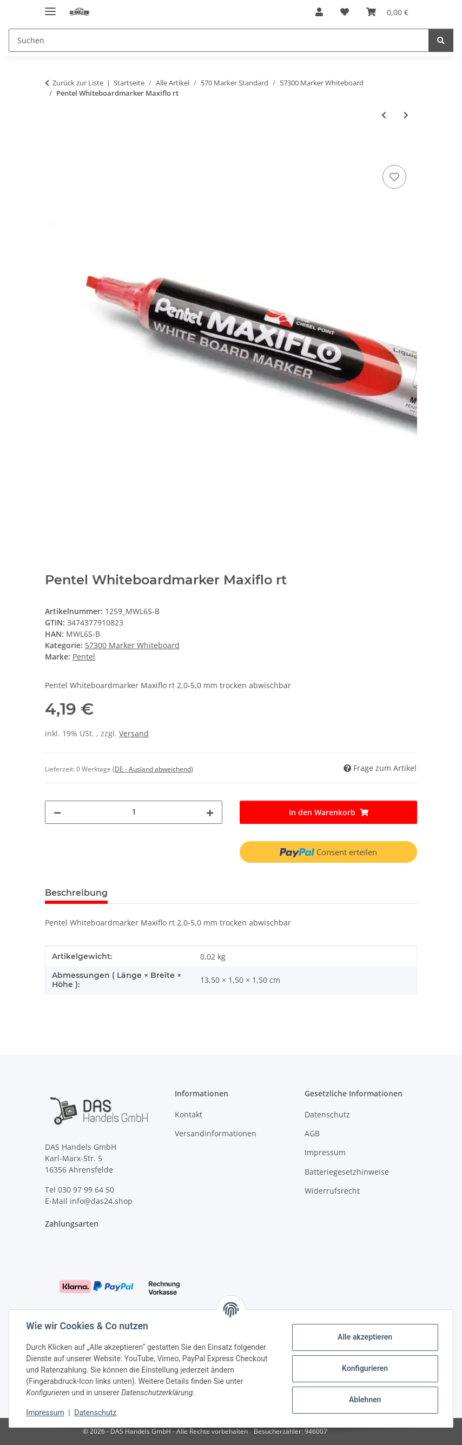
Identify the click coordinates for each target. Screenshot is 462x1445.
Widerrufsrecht (332, 1191)
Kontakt (188, 1114)
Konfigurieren (364, 1368)
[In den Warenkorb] (53, 150)
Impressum (45, 1412)
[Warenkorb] (387, 12)
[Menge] (134, 812)
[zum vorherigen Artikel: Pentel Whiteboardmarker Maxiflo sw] (384, 114)
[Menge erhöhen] (210, 812)
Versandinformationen (215, 1133)
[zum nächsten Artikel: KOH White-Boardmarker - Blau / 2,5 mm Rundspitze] (406, 114)
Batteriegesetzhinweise (347, 1172)
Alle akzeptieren (364, 1337)
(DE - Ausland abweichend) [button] (153, 769)
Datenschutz (96, 1412)
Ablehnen (364, 1399)
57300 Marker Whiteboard (132, 645)
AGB (312, 1133)
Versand (134, 733)
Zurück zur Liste (77, 83)
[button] (319, 12)
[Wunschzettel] (345, 12)
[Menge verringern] (57, 812)
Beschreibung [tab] (76, 893)
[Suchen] (219, 40)
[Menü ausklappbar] (50, 7)
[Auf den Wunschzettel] (394, 177)
